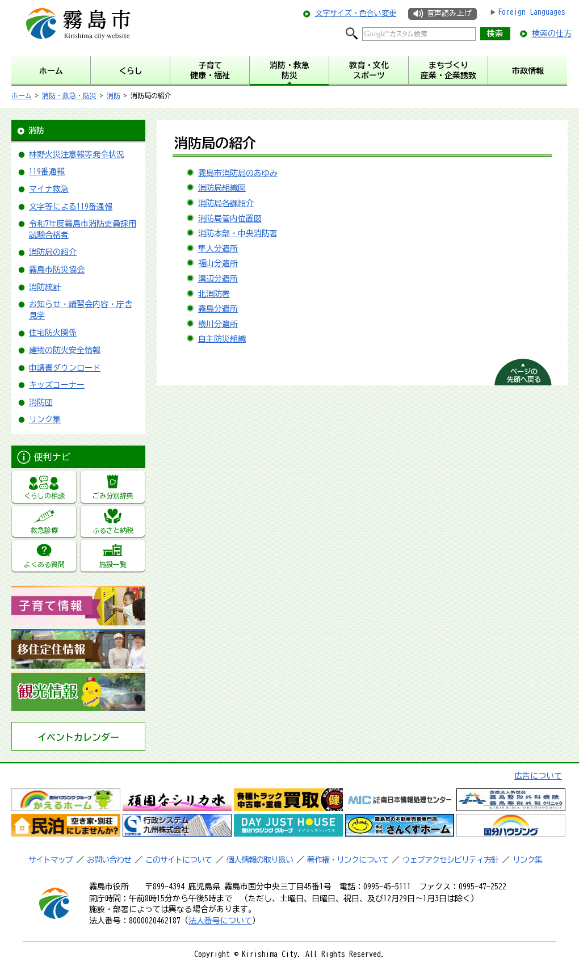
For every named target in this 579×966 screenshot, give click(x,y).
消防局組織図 (222, 188)
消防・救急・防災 (69, 95)
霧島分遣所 (218, 309)
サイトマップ (50, 860)
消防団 (41, 402)
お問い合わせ (109, 860)
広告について (538, 776)
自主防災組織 (222, 339)
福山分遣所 (218, 263)
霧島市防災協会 (57, 270)
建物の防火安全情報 (64, 350)
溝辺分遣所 (218, 279)
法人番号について (220, 921)
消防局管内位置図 (230, 218)
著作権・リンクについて (347, 860)
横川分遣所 (218, 324)
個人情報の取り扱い (259, 860)
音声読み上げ (449, 13)
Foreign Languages (531, 12)
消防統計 (45, 287)
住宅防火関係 (53, 333)
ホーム (21, 95)
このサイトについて (178, 860)
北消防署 (214, 294)
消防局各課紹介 (226, 203)
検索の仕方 (552, 33)
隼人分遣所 (218, 249)
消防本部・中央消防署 (238, 233)
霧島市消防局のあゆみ (238, 173)
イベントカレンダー (78, 737)
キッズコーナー (57, 385)
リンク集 (45, 419)
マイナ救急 (49, 189)
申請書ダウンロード (64, 368)
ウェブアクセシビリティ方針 (450, 860)
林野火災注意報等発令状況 (76, 154)
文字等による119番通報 (70, 207)
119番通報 (47, 171)
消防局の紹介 (53, 252)
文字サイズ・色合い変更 (355, 13)
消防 (113, 95)
